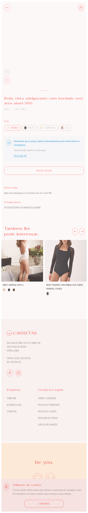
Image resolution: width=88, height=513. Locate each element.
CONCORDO (44, 503)
